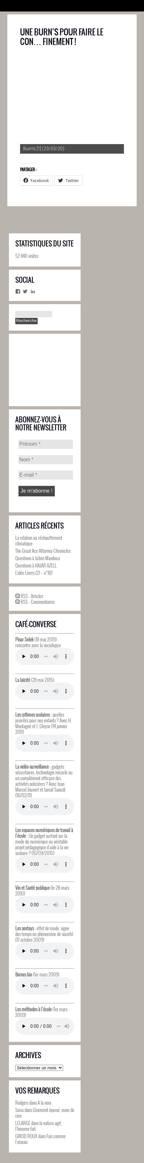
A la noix (44, 1102)
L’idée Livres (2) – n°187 (34, 572)
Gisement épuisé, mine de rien (44, 1112)
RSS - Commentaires (34, 601)
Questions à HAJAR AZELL (36, 565)
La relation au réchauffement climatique (38, 540)
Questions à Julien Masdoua (37, 557)
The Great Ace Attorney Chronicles (42, 550)
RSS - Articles (29, 595)
